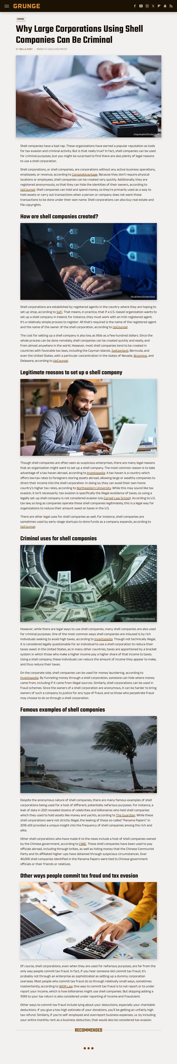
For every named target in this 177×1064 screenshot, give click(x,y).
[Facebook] (134, 5)
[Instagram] (147, 5)
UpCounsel (27, 189)
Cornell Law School (117, 498)
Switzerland (120, 350)
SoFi (59, 312)
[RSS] (171, 5)
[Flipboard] (159, 5)
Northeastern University (94, 488)
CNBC (82, 844)
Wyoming (140, 355)
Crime (20, 19)
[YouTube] (141, 5)
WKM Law (66, 986)
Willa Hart (26, 48)
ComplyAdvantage (85, 174)
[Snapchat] (165, 5)
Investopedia (96, 473)
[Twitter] (153, 5)
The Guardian (125, 815)
